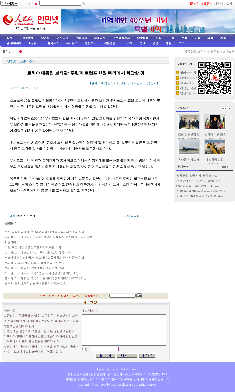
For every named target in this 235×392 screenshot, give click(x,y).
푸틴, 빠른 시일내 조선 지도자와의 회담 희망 (33, 247)
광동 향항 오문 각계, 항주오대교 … (198, 175)
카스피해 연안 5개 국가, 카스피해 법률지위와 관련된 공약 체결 (44, 257)
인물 (171, 38)
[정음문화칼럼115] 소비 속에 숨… (197, 185)
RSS (164, 374)
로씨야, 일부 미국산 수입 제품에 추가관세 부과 (34, 268)
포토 (181, 43)
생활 (168, 43)
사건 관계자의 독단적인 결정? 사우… (200, 180)
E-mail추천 (91, 295)
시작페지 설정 (223, 3)
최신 (9, 38)
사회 (158, 38)
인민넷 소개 (98, 374)
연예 (142, 43)
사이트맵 (154, 374)
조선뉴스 (34, 43)
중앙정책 (142, 38)
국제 (31, 61)
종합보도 (90, 43)
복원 (107, 83)
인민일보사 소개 (78, 374)
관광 (155, 43)
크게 (101, 83)
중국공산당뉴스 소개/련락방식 (127, 374)
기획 (223, 38)
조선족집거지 (121, 38)
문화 (184, 38)
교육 (197, 38)
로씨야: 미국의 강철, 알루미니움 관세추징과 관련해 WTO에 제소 (45, 278)
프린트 (138, 83)
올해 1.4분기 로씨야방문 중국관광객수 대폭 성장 (35, 283)
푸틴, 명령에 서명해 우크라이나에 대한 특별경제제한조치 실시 (44, 231)
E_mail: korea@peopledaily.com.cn (117, 369)
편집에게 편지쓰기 (70, 295)
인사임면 (62, 38)
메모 (125, 83)
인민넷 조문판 (16, 61)
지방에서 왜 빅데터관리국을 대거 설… (200, 191)
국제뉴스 (71, 43)
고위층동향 (26, 38)
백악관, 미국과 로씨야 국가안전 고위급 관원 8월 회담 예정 (41, 273)
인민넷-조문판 (26, 215)
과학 (210, 38)
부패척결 (81, 38)
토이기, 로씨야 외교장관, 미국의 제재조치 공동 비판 (38, 252)
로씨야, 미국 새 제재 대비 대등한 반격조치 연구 (35, 263)
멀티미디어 (13, 43)
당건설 (45, 38)
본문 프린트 (47, 295)
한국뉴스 (53, 43)
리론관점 (109, 43)
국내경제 (99, 38)
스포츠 (127, 43)
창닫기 (152, 83)
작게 (113, 83)
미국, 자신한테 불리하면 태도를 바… (199, 196)
